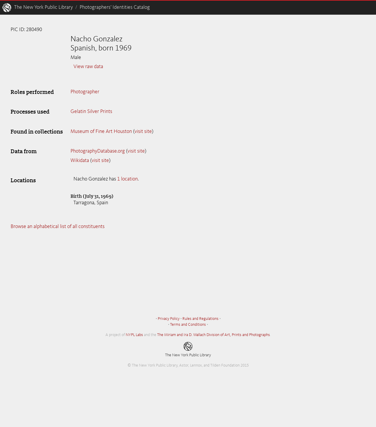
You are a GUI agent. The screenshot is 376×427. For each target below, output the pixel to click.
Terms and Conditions (188, 325)
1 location (127, 179)
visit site (143, 131)
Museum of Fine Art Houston (101, 131)
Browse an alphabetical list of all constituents (58, 226)
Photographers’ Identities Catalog (115, 7)
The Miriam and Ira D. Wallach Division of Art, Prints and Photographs (213, 335)
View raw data (88, 66)
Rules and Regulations (200, 319)
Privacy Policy (168, 319)
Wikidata (79, 160)
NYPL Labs (134, 335)
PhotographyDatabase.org (97, 151)
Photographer (84, 91)
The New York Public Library (43, 7)
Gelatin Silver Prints (91, 111)
